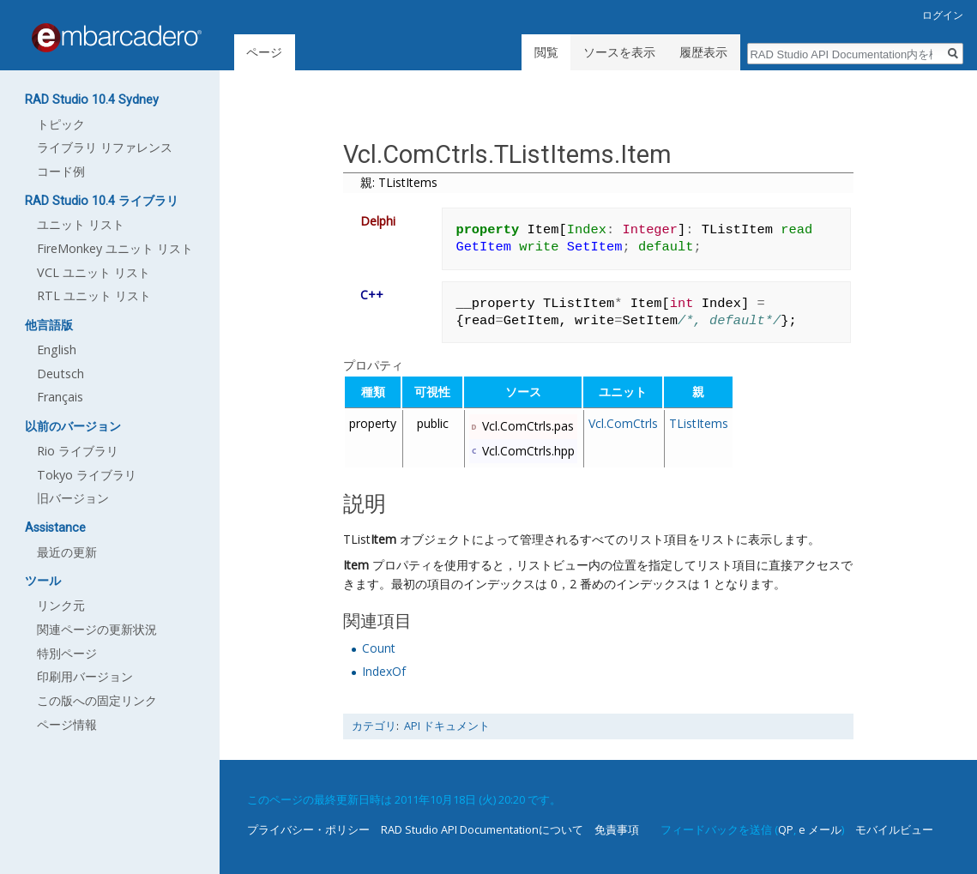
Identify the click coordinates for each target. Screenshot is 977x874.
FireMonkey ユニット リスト (115, 248)
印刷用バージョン (85, 676)
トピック (61, 124)
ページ (264, 52)
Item (383, 539)
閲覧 (546, 52)
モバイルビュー (894, 829)
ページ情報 (67, 724)
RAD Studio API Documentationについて (482, 829)
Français (60, 397)
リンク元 (61, 605)
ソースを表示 (619, 52)
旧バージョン (73, 498)
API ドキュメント (447, 726)
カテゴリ (374, 726)
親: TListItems (398, 182)
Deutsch (60, 373)
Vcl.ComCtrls (623, 423)
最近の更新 (67, 552)
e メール (820, 829)
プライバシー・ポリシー (308, 829)
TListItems (698, 423)
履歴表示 (703, 52)
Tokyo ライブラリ (86, 475)
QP (785, 829)
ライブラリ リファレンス (104, 147)
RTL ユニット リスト (94, 295)
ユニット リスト (80, 224)
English (56, 349)
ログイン (942, 15)
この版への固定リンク (97, 700)
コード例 (61, 171)
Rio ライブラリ (77, 451)
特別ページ (67, 653)
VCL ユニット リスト (93, 272)
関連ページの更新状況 (97, 629)
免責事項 (616, 829)
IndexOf (384, 671)
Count (378, 648)
